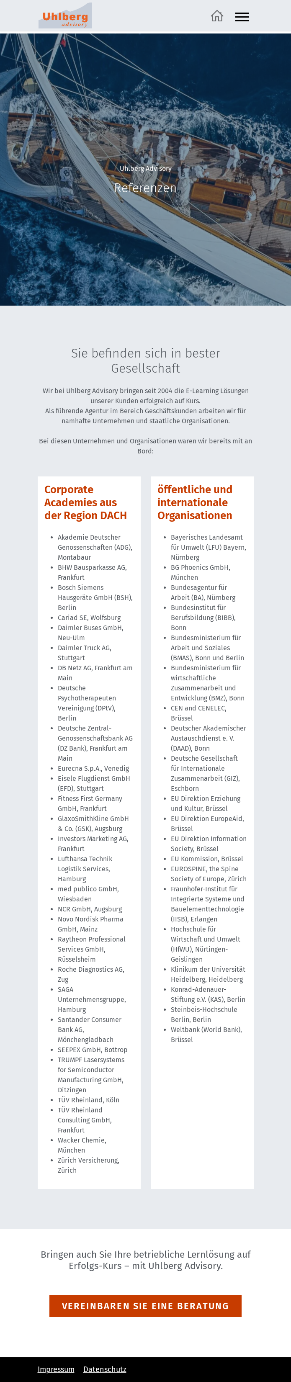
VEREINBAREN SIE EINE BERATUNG (145, 1306)
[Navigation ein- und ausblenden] (242, 15)
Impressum (56, 1369)
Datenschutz (104, 1369)
